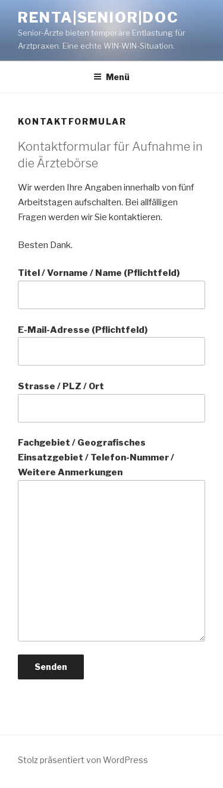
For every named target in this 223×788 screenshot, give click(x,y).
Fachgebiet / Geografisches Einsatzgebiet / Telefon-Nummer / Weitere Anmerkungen (111, 539)
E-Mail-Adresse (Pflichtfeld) (111, 345)
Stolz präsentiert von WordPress (83, 760)
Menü (111, 77)
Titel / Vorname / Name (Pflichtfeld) (111, 288)
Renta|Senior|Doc (98, 17)
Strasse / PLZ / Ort (111, 401)
